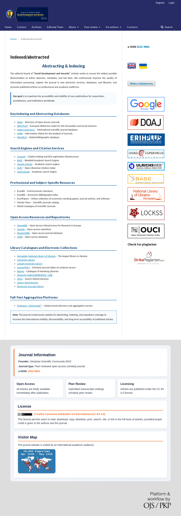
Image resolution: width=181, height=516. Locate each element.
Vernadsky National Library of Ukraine (36, 256)
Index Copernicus (26, 129)
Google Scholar (24, 164)
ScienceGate (23, 171)
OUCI (19, 168)
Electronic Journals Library (30, 286)
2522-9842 (34, 371)
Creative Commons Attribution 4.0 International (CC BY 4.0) (69, 414)
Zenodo (21, 229)
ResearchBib (23, 233)
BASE (19, 160)
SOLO (20, 278)
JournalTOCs (23, 267)
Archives (37, 26)
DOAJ (19, 122)
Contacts (132, 26)
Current (21, 26)
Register (160, 2)
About (72, 26)
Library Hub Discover (27, 282)
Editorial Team (55, 26)
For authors (112, 26)
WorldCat (22, 137)
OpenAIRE (22, 225)
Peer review (91, 26)
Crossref (21, 156)
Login (171, 2)
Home (8, 26)
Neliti (19, 236)
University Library (26, 260)
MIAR (20, 133)
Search (168, 26)
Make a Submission (141, 83)
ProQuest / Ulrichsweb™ (29, 305)
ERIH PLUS (22, 126)
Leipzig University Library (29, 263)
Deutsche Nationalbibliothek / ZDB (34, 275)
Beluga (20, 271)
